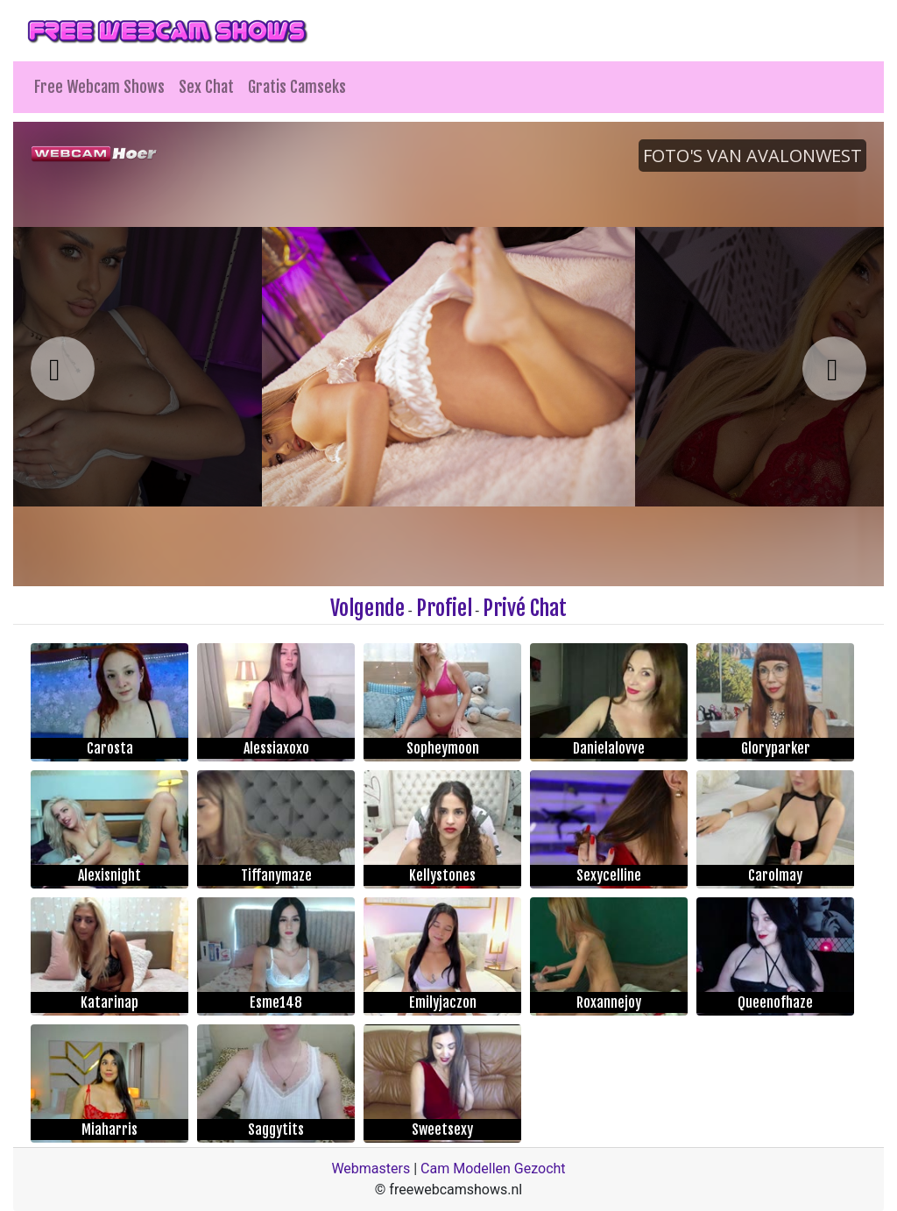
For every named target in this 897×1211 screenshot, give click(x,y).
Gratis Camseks (297, 86)
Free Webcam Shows (99, 86)
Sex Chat (206, 86)
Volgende (367, 608)
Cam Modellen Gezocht (493, 1168)
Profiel (444, 608)
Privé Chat (525, 608)
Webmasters (370, 1168)
